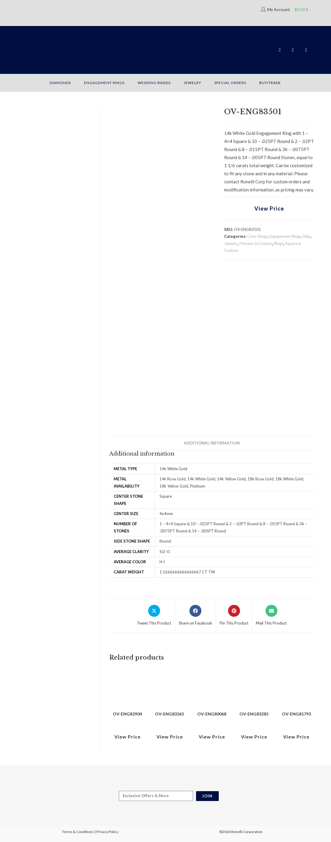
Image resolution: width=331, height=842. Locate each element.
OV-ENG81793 (296, 713)
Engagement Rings (285, 236)
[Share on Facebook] (195, 615)
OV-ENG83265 (169, 713)
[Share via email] (271, 615)
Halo (307, 236)
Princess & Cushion (255, 243)
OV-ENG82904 (127, 713)
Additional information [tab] (212, 443)
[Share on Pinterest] (234, 615)
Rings (278, 243)
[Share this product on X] (154, 615)
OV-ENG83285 (253, 713)
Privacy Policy (107, 831)
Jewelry (231, 243)
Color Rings (257, 236)
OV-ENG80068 (211, 713)
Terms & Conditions (78, 831)
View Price (269, 208)
